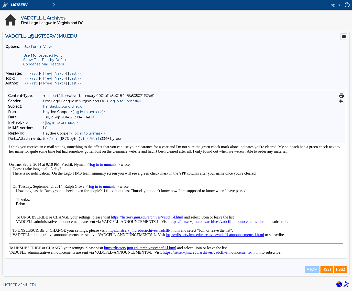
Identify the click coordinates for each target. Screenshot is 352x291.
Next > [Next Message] (60, 73)
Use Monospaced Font (42, 55)
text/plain (50, 138)
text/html (91, 138)
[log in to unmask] (123, 101)
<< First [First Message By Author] (30, 83)
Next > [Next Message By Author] (60, 83)
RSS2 (340, 269)
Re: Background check (62, 106)
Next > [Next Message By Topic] (60, 78)
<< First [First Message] (30, 73)
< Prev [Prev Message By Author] (45, 83)
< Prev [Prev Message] (45, 73)
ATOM (312, 269)
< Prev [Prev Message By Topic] (45, 78)
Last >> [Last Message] (75, 73)
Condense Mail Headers (43, 64)
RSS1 (326, 269)
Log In (334, 5)
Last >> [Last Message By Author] (75, 83)
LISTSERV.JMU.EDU (20, 285)
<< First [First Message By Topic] (30, 78)
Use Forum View (37, 46)
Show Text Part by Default (45, 60)
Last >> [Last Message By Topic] (75, 78)
